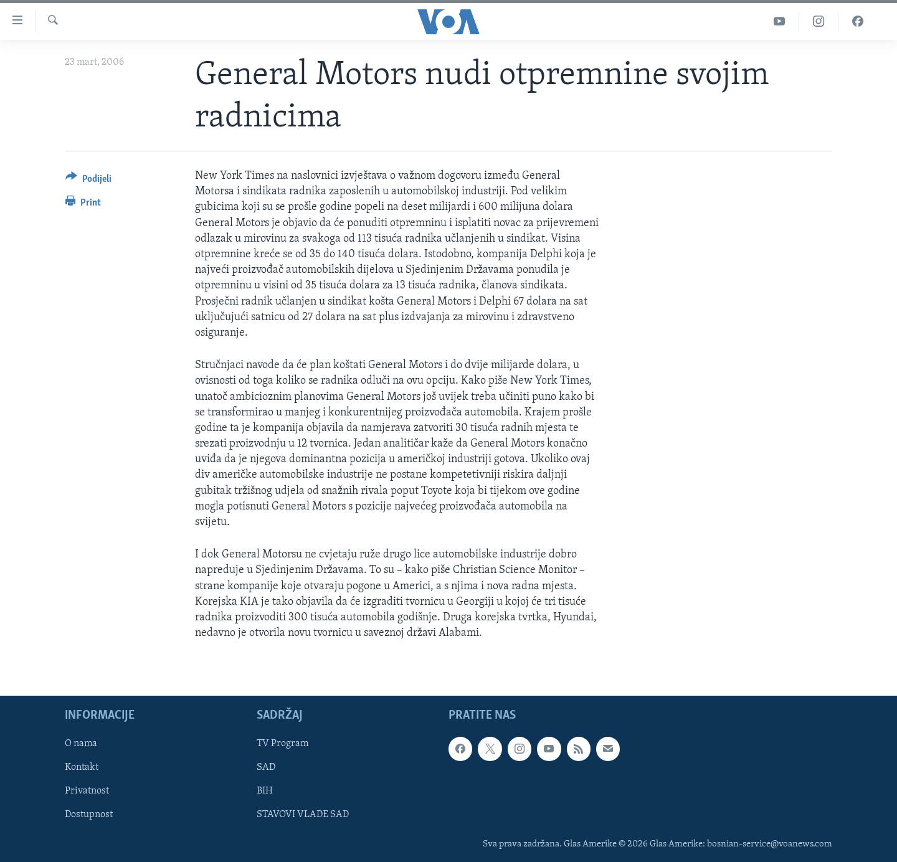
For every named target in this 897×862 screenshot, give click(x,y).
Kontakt (81, 768)
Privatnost (87, 792)
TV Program (282, 744)
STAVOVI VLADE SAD (303, 815)
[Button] (88, 181)
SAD (266, 768)
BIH (265, 792)
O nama (81, 744)
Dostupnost (89, 815)
